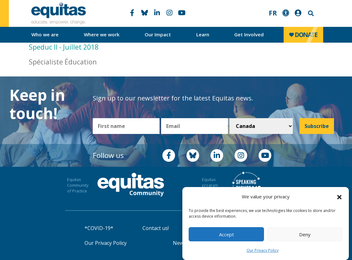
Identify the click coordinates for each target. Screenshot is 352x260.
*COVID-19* (99, 228)
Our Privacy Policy (263, 250)
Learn (202, 34)
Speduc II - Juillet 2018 (63, 47)
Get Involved (249, 34)
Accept (226, 234)
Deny (305, 234)
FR (273, 13)
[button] (339, 197)
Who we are (45, 34)
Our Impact (158, 34)
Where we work (102, 34)
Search (310, 13)
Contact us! (155, 228)
